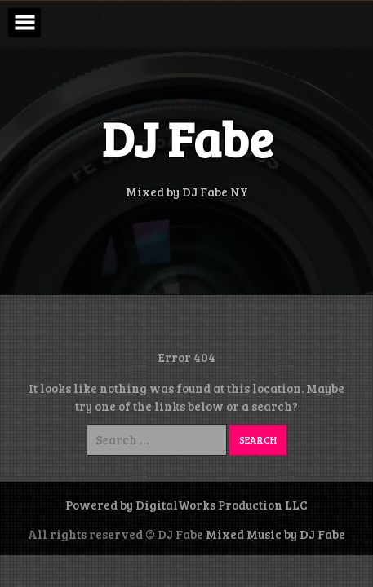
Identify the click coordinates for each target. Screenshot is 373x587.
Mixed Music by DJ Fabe (275, 534)
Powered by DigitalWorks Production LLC (186, 505)
